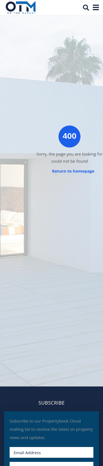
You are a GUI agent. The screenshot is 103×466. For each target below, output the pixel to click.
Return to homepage (73, 171)
